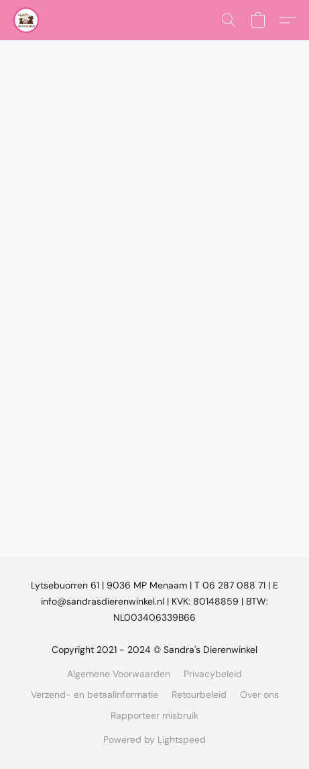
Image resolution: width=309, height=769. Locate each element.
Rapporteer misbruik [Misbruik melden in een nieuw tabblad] (154, 715)
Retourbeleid (199, 694)
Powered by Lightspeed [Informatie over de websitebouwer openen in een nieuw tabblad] (154, 739)
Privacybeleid (213, 674)
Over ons (259, 694)
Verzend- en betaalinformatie (94, 694)
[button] (26, 20)
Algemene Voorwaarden (118, 674)
